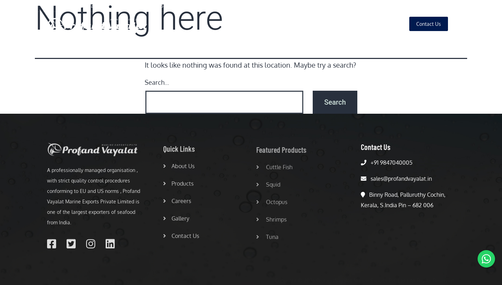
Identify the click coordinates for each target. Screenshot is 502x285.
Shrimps (271, 221)
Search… (157, 82)
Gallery (387, 24)
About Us (290, 24)
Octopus (271, 204)
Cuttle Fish (274, 169)
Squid (268, 186)
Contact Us (181, 237)
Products (324, 24)
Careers (356, 24)
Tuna (267, 238)
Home (259, 24)
